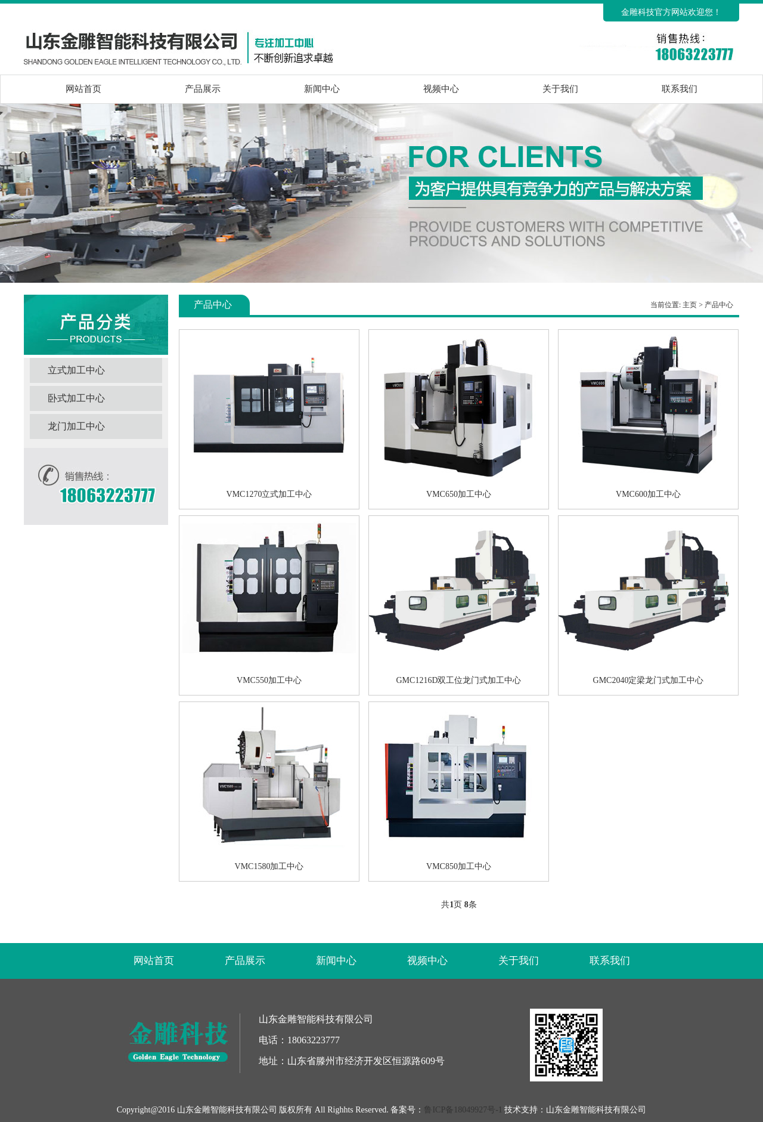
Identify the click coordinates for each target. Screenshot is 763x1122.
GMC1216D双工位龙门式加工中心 (458, 680)
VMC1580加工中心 (269, 866)
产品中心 (719, 305)
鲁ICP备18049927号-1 (463, 1109)
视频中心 (441, 89)
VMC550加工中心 (269, 680)
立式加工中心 (76, 370)
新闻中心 (322, 89)
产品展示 (203, 89)
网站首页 (83, 89)
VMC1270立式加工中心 (269, 494)
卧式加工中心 (76, 398)
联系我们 (679, 89)
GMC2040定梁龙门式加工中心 (648, 680)
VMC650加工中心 (458, 494)
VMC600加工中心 (648, 494)
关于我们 (560, 89)
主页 (690, 305)
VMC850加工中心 (458, 866)
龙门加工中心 (76, 426)
